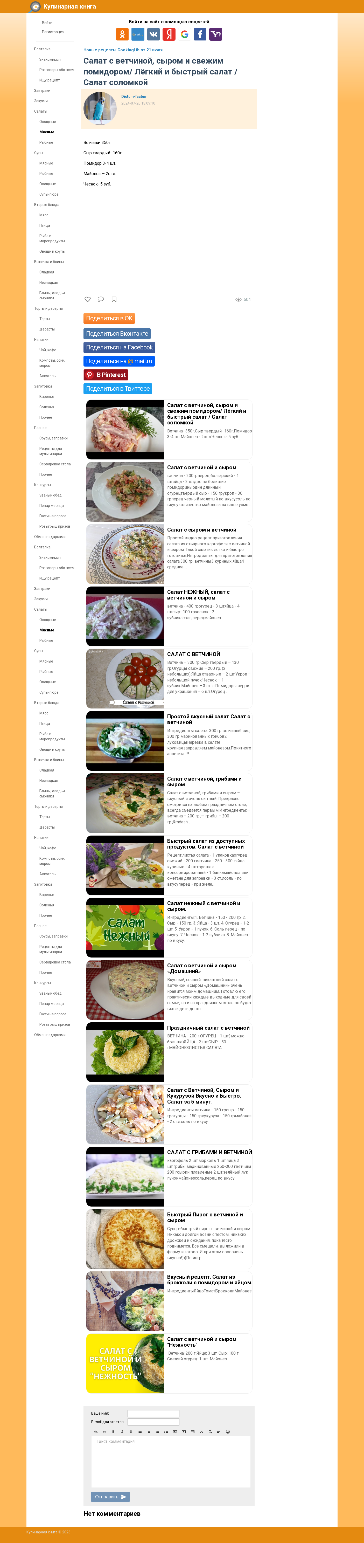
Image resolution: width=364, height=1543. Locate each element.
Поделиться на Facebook (119, 347)
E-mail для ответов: (107, 1422)
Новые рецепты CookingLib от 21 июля (123, 49)
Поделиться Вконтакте (117, 333)
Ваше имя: (100, 1413)
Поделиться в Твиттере (118, 388)
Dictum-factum (134, 96)
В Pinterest (111, 374)
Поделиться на (119, 361)
